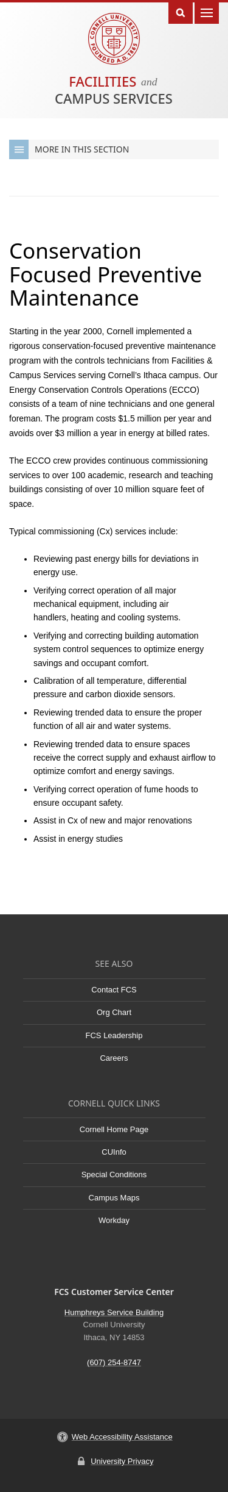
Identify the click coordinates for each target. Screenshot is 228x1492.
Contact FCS (113, 989)
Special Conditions (114, 1174)
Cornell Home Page (114, 1129)
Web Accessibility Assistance (122, 1436)
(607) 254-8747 (114, 1362)
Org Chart (114, 1012)
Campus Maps (114, 1197)
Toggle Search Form (180, 12)
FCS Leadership (114, 1035)
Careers (114, 1058)
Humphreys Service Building (114, 1312)
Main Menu (207, 12)
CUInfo (114, 1152)
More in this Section (69, 149)
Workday (114, 1220)
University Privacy (122, 1461)
